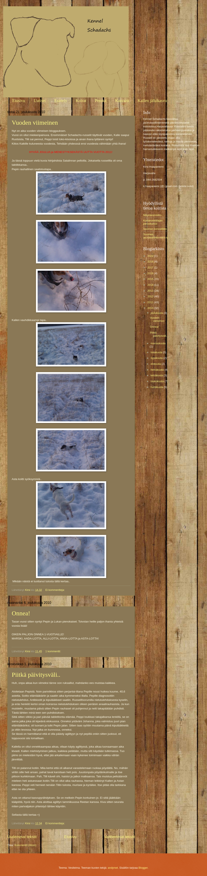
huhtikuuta (157, 387)
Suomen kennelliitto (155, 228)
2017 (150, 267)
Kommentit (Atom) (25, 845)
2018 (150, 261)
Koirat (81, 100)
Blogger (143, 867)
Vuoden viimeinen (35, 122)
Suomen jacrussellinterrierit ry (155, 236)
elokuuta (156, 363)
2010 (150, 308)
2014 (150, 284)
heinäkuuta (158, 369)
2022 (150, 255)
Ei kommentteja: (55, 589)
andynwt (113, 867)
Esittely (60, 100)
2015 (150, 279)
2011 (150, 302)
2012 (150, 296)
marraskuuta (158, 343)
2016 (150, 273)
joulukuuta (157, 312)
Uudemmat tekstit (22, 837)
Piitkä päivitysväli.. (36, 674)
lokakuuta (157, 352)
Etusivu (18, 100)
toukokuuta (158, 381)
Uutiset (40, 100)
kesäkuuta (157, 375)
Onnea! (21, 613)
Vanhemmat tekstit (119, 837)
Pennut (101, 100)
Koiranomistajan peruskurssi (152, 222)
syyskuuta (157, 358)
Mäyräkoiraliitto (152, 215)
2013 (150, 290)
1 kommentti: (53, 651)
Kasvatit (122, 100)
